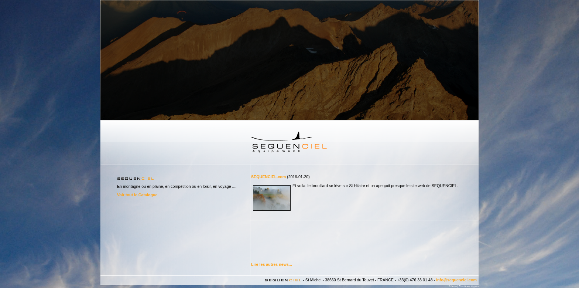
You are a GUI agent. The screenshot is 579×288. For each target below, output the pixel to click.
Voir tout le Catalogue (137, 195)
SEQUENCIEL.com (268, 177)
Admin (453, 286)
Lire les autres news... (271, 264)
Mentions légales (469, 286)
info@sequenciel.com (456, 280)
